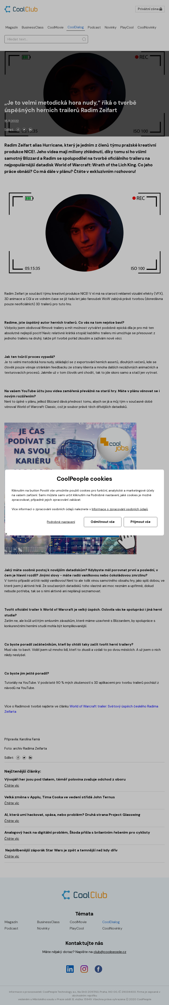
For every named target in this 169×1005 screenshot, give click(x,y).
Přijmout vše (140, 522)
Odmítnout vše (103, 522)
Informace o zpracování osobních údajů (120, 509)
